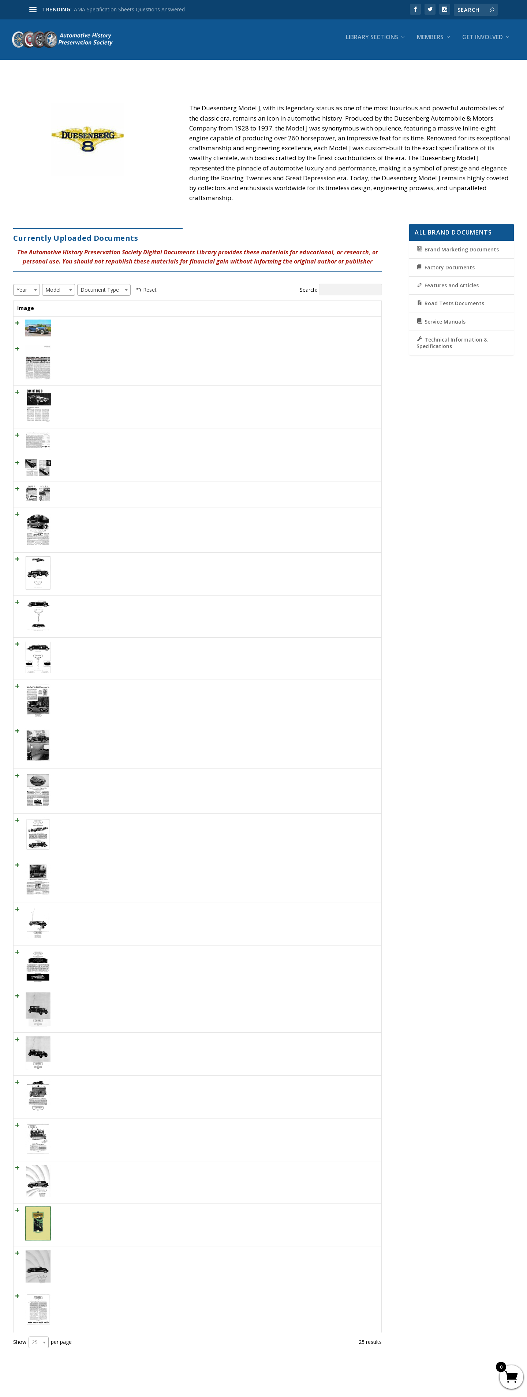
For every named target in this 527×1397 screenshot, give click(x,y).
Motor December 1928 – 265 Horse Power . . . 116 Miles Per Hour (128, 489)
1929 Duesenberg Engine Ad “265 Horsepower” (106, 1126)
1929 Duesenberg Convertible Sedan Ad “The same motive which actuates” (139, 1168)
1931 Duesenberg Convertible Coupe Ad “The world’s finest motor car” (133, 645)
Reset (150, 283)
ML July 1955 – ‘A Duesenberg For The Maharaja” (108, 463)
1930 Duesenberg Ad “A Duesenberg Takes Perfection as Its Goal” (128, 865)
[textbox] (24, 283)
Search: (341, 283)
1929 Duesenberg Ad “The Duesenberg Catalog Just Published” (124, 1297)
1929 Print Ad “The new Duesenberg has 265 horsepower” (119, 910)
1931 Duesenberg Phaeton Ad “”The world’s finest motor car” (122, 560)
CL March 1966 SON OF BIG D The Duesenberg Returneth (119, 393)
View (364, 326)
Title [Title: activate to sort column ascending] (56, 301)
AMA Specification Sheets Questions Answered (129, 9)
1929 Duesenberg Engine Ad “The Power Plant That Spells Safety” (128, 1083)
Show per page (42, 1343)
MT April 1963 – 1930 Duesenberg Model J (100, 435)
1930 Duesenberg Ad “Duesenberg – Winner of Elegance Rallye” (125, 776)
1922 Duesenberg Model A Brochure (93, 1211)
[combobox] (26, 283)
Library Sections (372, 42)
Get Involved (482, 42)
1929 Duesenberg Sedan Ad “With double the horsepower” (119, 996)
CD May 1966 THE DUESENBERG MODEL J (101, 349)
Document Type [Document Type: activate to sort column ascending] (309, 305)
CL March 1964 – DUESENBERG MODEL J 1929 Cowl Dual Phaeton (129, 324)
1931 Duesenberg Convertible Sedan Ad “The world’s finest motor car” (133, 603)
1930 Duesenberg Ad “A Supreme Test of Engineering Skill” (119, 515)
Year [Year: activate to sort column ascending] (247, 301)
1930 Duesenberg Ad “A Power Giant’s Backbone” (109, 821)
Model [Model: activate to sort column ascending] (274, 301)
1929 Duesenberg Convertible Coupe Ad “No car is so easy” (120, 1253)
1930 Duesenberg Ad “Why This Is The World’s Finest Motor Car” (126, 687)
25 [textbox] (35, 1342)
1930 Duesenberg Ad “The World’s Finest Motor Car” (112, 731)
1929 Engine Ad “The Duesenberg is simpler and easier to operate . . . (132, 953)
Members (430, 42)
